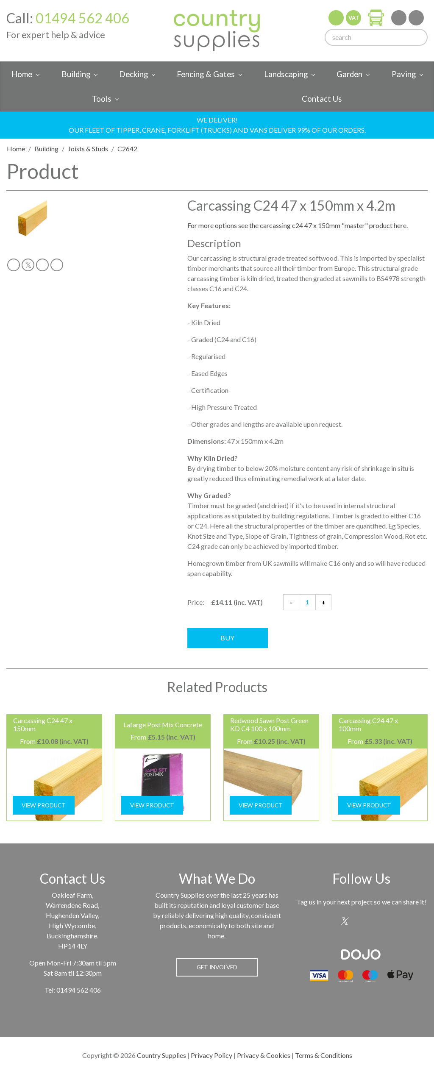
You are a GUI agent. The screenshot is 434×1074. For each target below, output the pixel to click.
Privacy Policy (211, 1055)
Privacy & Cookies (263, 1055)
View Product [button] (44, 805)
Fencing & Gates (206, 74)
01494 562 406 (82, 18)
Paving (404, 74)
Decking (133, 74)
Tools (101, 98)
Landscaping (286, 74)
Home (21, 74)
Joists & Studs (88, 149)
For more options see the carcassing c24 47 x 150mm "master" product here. (297, 225)
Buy (227, 638)
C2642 (127, 149)
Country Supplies (161, 1055)
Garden (349, 74)
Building (75, 74)
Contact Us (322, 98)
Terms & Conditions (323, 1055)
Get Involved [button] (217, 967)
